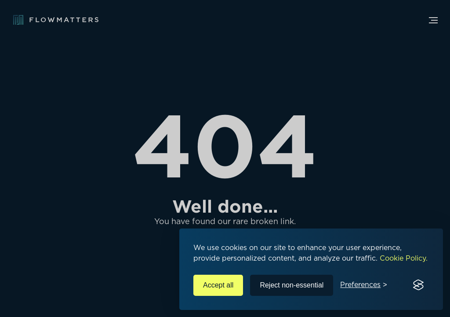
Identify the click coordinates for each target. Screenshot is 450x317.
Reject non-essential (291, 285)
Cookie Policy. (404, 258)
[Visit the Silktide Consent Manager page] (418, 285)
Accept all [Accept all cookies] (218, 285)
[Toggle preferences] (363, 285)
